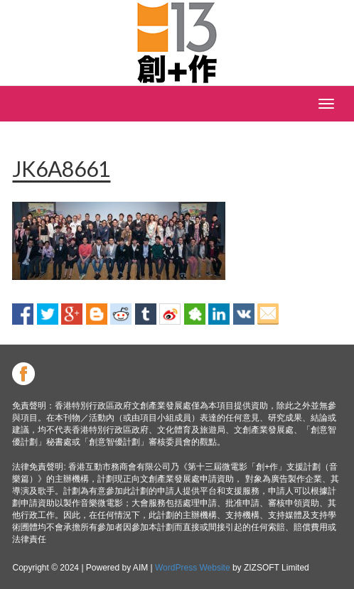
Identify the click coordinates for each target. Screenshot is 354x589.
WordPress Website (192, 568)
